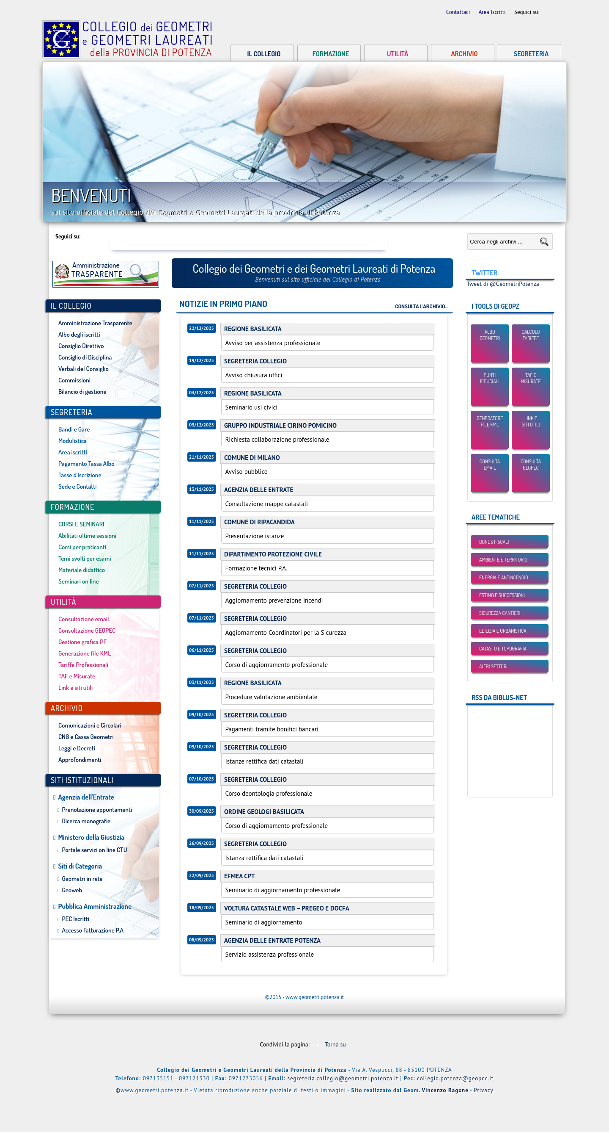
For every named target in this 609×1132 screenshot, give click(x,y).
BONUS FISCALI (494, 542)
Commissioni (74, 380)
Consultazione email (83, 619)
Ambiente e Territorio (503, 559)
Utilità (397, 54)
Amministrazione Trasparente (95, 323)
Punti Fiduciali (489, 378)
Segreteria (531, 54)
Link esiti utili (531, 421)
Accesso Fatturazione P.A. (93, 930)
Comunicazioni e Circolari (89, 725)
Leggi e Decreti (76, 748)
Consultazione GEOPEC (86, 630)
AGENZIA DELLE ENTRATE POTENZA (272, 940)
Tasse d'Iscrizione (80, 475)
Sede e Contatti (77, 486)
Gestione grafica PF (82, 642)
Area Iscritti (493, 12)
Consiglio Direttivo (81, 346)
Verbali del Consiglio (83, 369)
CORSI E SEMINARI (81, 524)
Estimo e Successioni (502, 595)
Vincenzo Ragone (445, 1090)
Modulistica (72, 441)
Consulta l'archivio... (421, 306)
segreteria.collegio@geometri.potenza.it (343, 1078)
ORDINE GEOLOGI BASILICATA (264, 812)
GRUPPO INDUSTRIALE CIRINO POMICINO (280, 425)
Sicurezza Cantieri (499, 613)
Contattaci (459, 12)
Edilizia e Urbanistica (503, 631)
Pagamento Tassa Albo (86, 463)
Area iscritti (72, 452)
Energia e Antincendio (503, 577)
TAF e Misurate (76, 676)
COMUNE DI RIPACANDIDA (259, 522)
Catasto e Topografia (503, 648)
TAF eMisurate (530, 378)
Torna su (337, 1044)
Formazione (331, 54)
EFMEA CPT (239, 876)
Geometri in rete (82, 879)
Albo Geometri (490, 335)
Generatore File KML (490, 421)
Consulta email (490, 464)
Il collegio (264, 54)
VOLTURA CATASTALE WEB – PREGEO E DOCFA (286, 908)
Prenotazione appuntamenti (97, 809)
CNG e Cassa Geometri (86, 737)
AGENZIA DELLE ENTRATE (259, 490)
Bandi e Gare (74, 429)
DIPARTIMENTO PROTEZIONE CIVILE (273, 554)
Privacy (483, 1090)
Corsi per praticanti (82, 547)
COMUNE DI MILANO (252, 458)
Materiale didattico (81, 570)
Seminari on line (78, 581)
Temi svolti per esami (84, 558)
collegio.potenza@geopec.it (455, 1078)
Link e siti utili (75, 688)
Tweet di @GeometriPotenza (503, 284)
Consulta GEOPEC (531, 464)
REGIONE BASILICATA (253, 329)
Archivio (464, 54)
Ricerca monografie (86, 821)
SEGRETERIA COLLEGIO (255, 361)
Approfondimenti (79, 760)
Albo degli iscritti (79, 334)
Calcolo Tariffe (531, 335)
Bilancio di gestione (82, 391)
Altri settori (493, 666)
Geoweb (72, 890)
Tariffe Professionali (83, 665)
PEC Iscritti (75, 919)
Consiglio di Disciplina (85, 357)
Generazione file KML (84, 653)
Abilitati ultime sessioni (87, 535)
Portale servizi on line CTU (94, 850)
